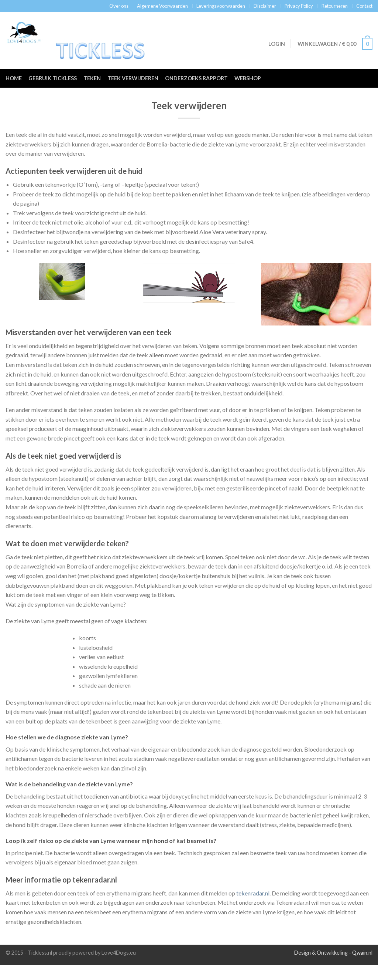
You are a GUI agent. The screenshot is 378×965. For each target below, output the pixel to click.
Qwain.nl (362, 952)
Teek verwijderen (132, 78)
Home (14, 78)
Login (276, 44)
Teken (92, 78)
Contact (364, 6)
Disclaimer (265, 6)
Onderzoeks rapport (196, 78)
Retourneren (335, 6)
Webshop (247, 78)
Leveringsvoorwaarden (220, 6)
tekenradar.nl (252, 893)
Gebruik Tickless (52, 78)
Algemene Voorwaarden (162, 6)
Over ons (118, 6)
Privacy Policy (299, 6)
